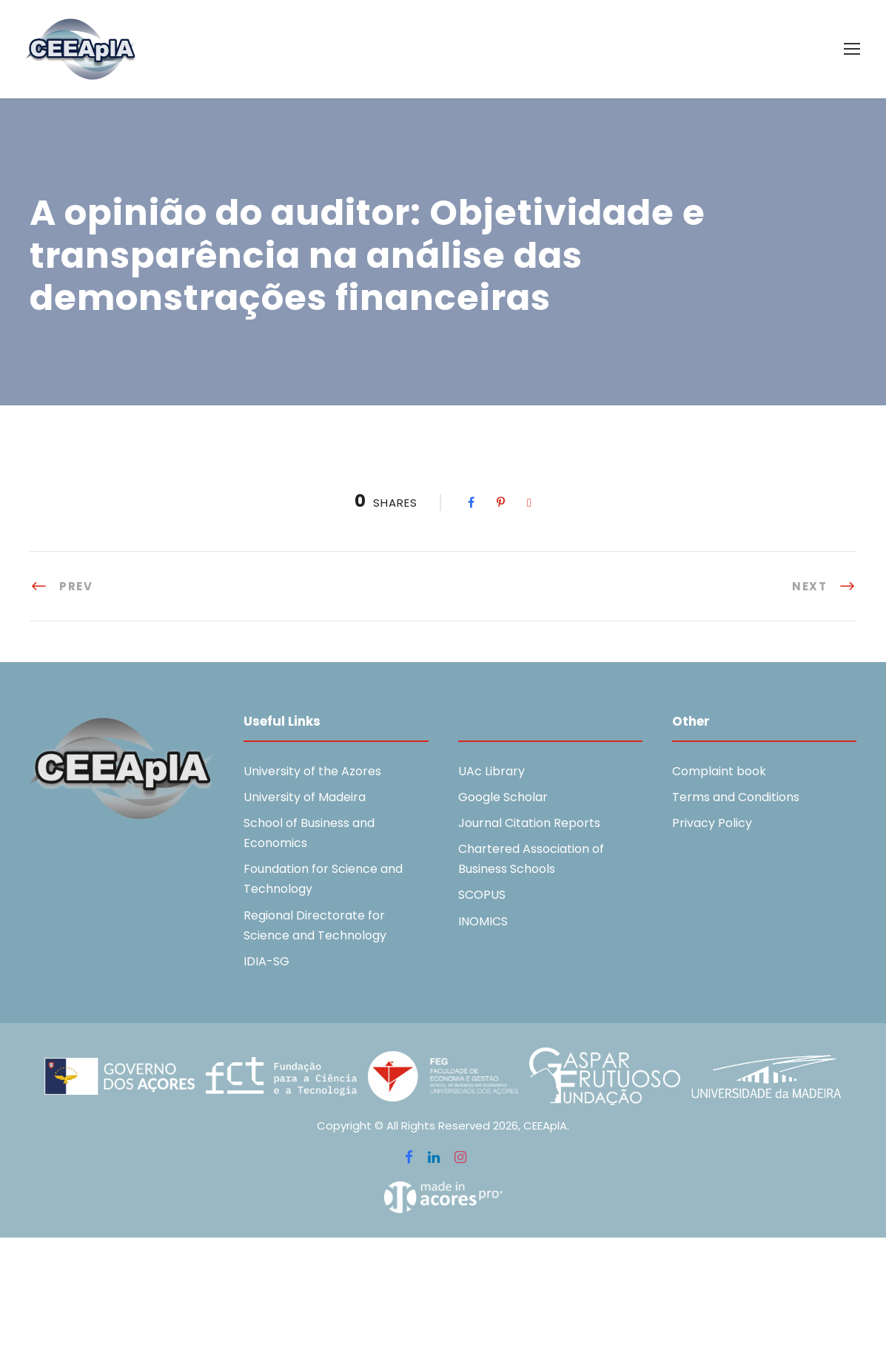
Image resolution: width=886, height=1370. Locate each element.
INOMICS (483, 921)
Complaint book (719, 771)
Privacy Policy (712, 822)
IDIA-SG (266, 961)
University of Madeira (305, 797)
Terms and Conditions (735, 797)
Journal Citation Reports (529, 822)
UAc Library (491, 771)
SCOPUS (482, 894)
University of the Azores (312, 771)
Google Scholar (503, 797)
